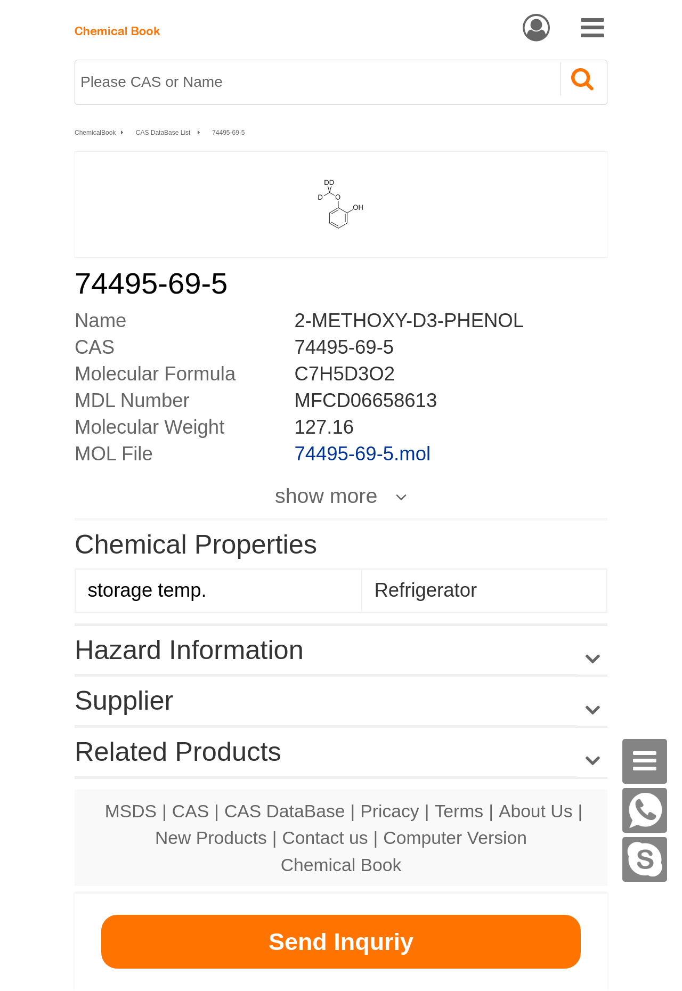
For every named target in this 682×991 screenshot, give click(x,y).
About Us (536, 811)
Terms (458, 811)
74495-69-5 (228, 132)
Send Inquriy (341, 941)
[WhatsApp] (644, 810)
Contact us (325, 837)
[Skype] (644, 859)
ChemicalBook (95, 132)
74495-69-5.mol (362, 454)
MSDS (131, 811)
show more (326, 495)
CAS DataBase (284, 811)
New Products (211, 837)
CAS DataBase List (164, 132)
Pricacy (389, 811)
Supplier (124, 700)
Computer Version (455, 837)
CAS (190, 811)
